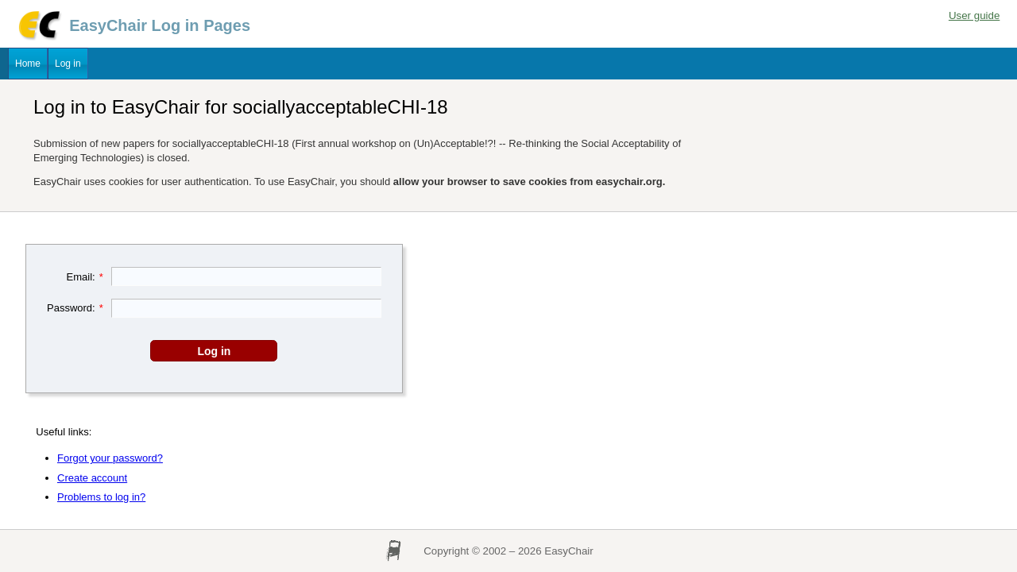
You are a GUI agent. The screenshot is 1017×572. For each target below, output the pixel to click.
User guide (974, 15)
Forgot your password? (110, 458)
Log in (68, 63)
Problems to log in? (101, 497)
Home (28, 63)
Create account (92, 478)
